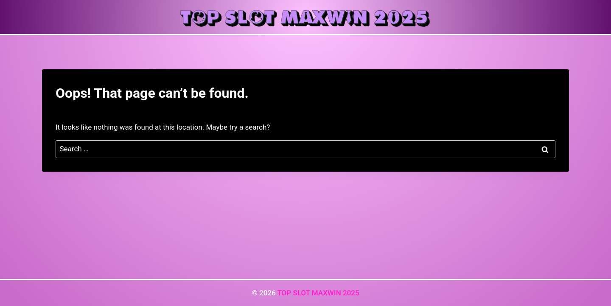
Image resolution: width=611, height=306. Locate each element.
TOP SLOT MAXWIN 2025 (318, 293)
